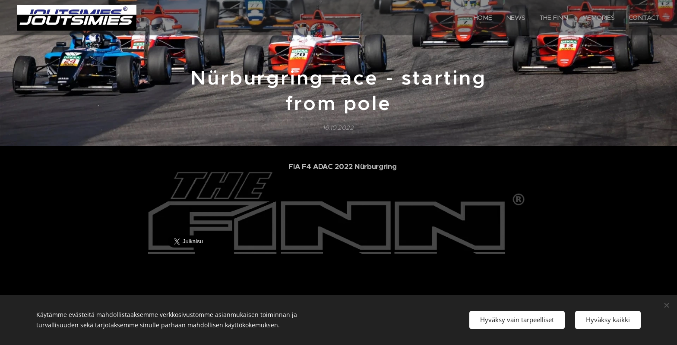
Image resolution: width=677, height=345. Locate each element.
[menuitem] (482, 17)
